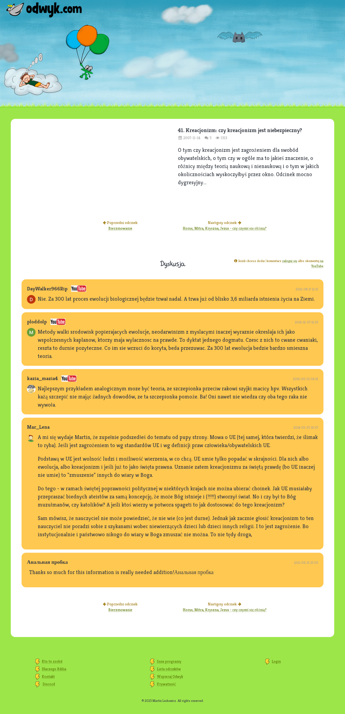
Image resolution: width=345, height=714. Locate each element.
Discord (49, 684)
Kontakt (48, 676)
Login (276, 661)
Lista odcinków (169, 668)
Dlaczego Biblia (54, 668)
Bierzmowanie (120, 228)
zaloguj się (289, 261)
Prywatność (166, 684)
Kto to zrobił (52, 661)
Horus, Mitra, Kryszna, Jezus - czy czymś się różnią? (225, 228)
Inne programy (169, 661)
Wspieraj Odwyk (170, 676)
